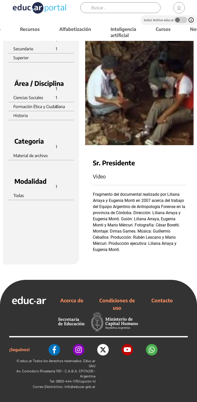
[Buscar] (125, 8)
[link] (179, 8)
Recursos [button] (30, 29)
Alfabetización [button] (75, 29)
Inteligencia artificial (123, 32)
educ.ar (26, 361)
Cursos (163, 29)
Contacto (162, 300)
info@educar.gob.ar (79, 386)
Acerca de (71, 300)
